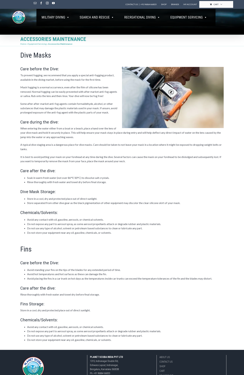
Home (23, 44)
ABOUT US (164, 357)
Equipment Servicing (37, 44)
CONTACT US (166, 361)
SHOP (162, 366)
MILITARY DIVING (55, 17)
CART (162, 370)
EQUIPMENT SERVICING (188, 17)
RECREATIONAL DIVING (142, 17)
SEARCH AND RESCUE (97, 17)
